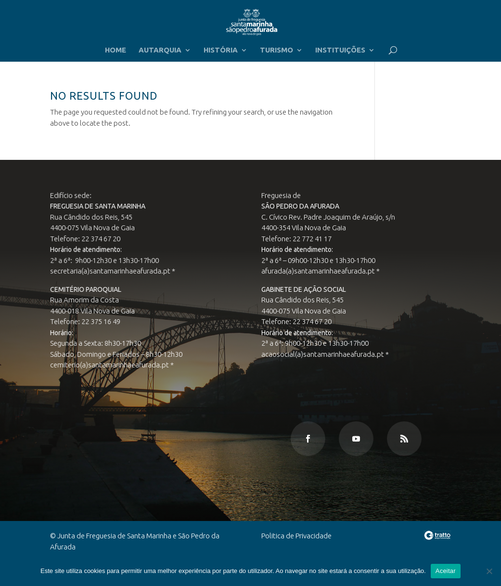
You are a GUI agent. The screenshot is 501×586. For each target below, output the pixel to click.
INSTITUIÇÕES (340, 50)
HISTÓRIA (221, 50)
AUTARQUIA (160, 50)
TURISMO (276, 50)
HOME (115, 50)
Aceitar (446, 570)
